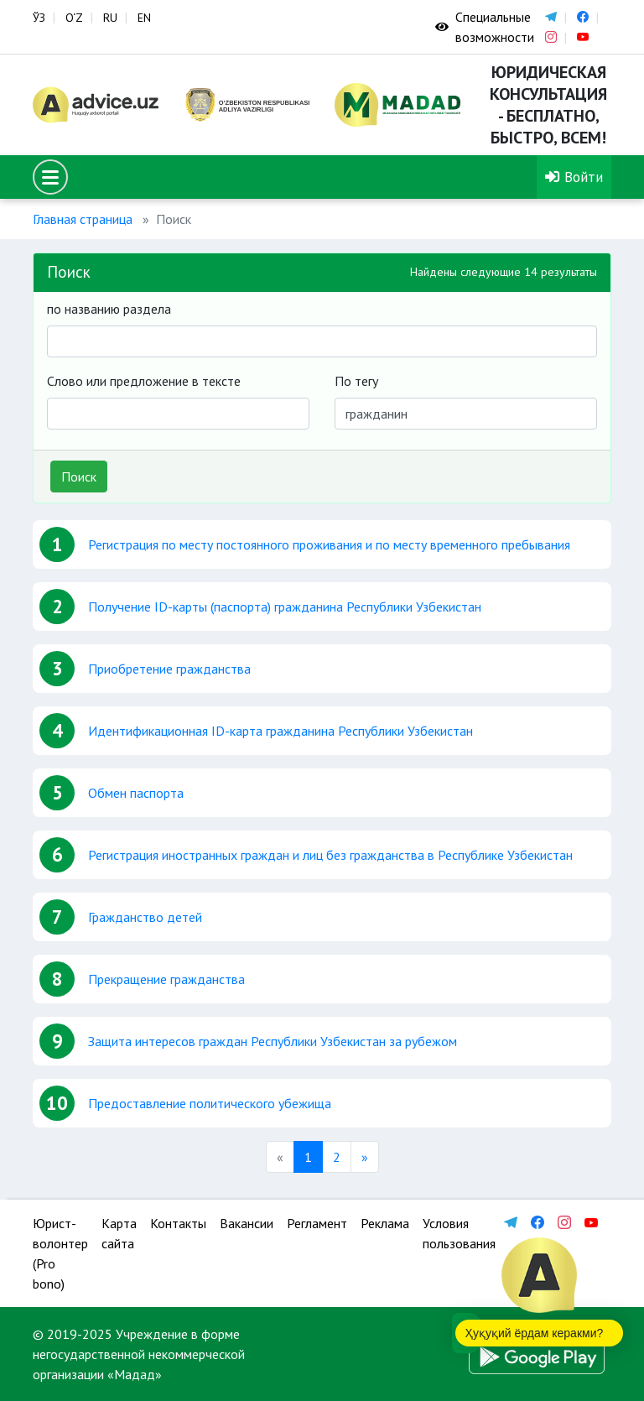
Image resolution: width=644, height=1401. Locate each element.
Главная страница (82, 219)
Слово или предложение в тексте (144, 380)
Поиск (78, 476)
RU (110, 17)
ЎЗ (39, 17)
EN (144, 17)
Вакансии (246, 1223)
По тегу (356, 380)
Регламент (317, 1223)
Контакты (178, 1223)
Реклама (385, 1223)
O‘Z (74, 17)
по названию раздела (109, 308)
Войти (574, 176)
